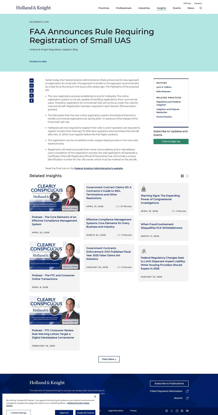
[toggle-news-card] (182, 176)
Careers (198, 3)
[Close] (95, 403)
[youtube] (187, 411)
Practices (103, 8)
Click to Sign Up (171, 141)
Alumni (178, 398)
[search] (201, 8)
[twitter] (171, 411)
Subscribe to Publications (169, 383)
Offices (187, 3)
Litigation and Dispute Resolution (167, 111)
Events (177, 8)
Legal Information (115, 411)
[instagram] (177, 411)
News (191, 8)
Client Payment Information (166, 391)
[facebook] (182, 411)
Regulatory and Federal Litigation (168, 103)
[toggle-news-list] (187, 176)
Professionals (123, 8)
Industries (144, 8)
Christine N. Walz (38, 61)
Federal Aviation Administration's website (98, 168)
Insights (161, 8)
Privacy (133, 411)
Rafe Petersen (163, 91)
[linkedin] (166, 411)
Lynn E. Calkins (163, 87)
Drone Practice (164, 117)
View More (108, 359)
